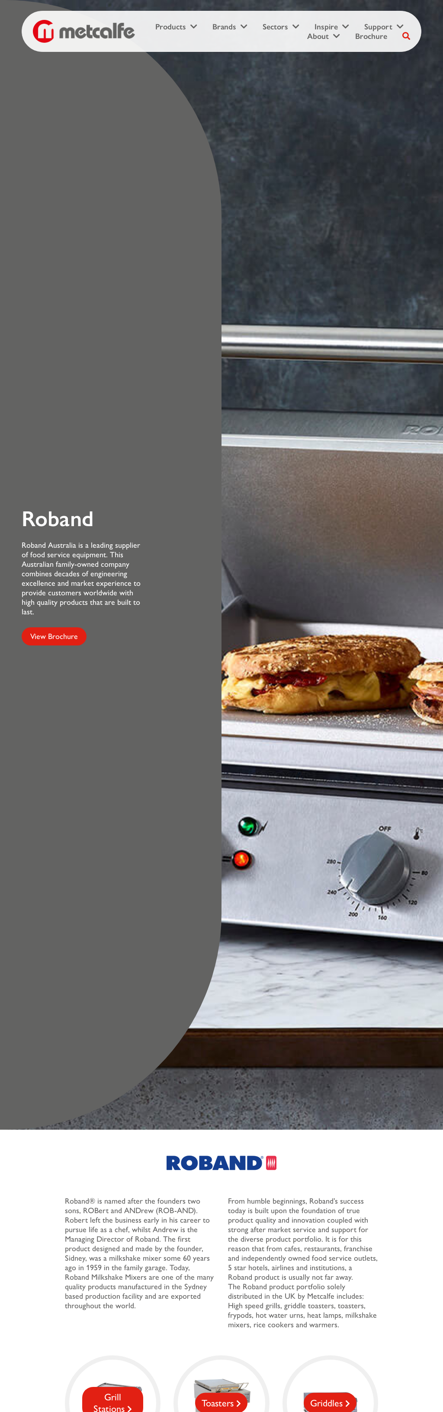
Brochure (371, 36)
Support (378, 27)
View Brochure (54, 636)
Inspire (326, 27)
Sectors (275, 27)
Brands (224, 27)
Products (170, 27)
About (318, 36)
